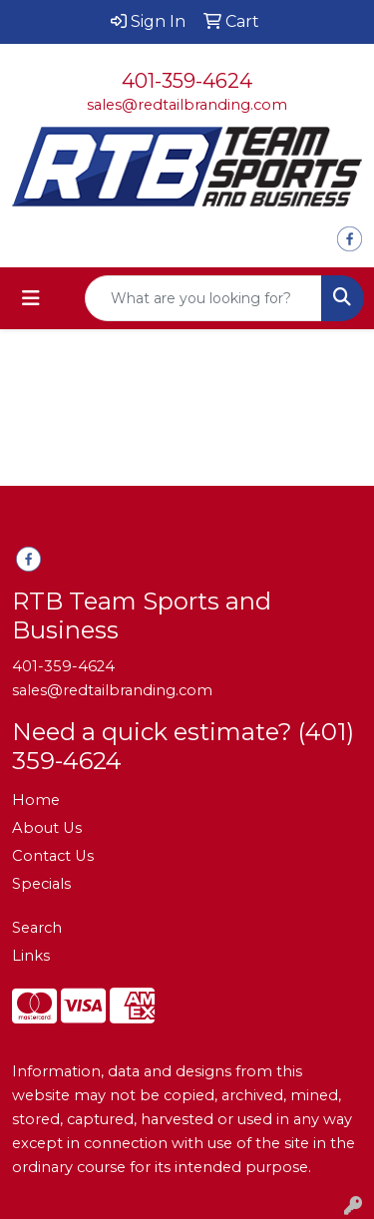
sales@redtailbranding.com (187, 105)
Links (31, 956)
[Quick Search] (203, 298)
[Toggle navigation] (31, 298)
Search (37, 928)
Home (36, 800)
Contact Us (53, 856)
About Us (47, 828)
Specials (41, 884)
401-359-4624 (187, 81)
